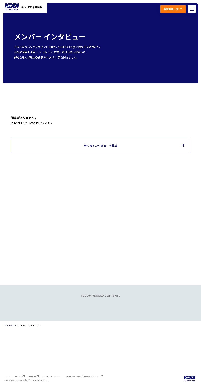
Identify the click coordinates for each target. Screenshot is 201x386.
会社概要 (32, 376)
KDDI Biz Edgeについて (28, 353)
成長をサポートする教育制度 (75, 353)
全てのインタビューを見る (100, 145)
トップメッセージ (25, 347)
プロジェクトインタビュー (118, 340)
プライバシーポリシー (52, 376)
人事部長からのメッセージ (74, 359)
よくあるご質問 (112, 353)
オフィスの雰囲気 (25, 359)
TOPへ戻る (182, 342)
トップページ (10, 325)
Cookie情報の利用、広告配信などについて (82, 376)
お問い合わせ (111, 359)
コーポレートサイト (13, 376)
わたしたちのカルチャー (73, 347)
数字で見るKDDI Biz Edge (73, 340)
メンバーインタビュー (115, 347)
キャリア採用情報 (23, 7)
